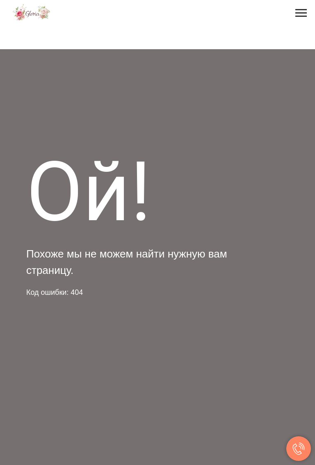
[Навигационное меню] (301, 13)
